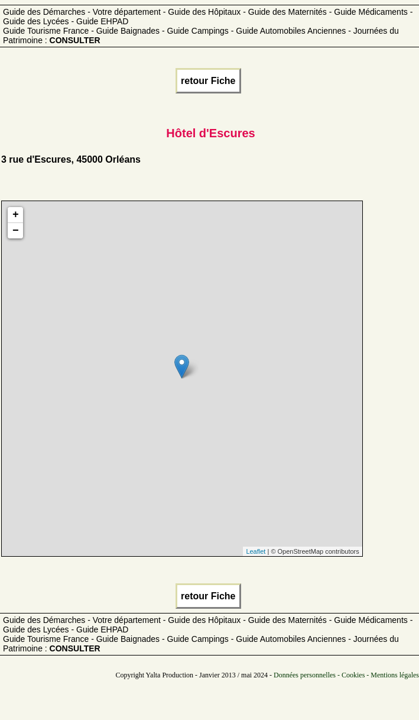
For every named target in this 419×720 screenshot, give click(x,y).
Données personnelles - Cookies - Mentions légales (346, 675)
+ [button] (15, 215)
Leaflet (255, 551)
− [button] (15, 231)
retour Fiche (208, 81)
